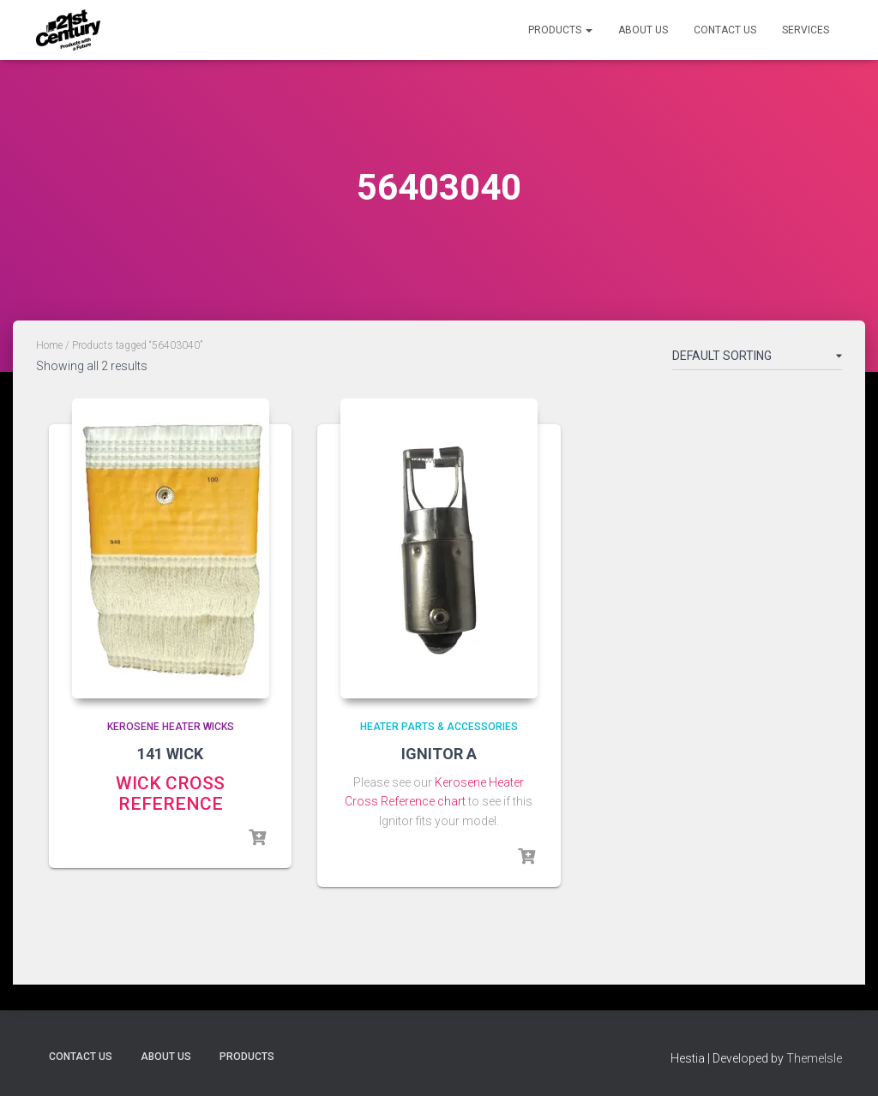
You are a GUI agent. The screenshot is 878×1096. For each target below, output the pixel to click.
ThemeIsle (814, 1058)
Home (49, 345)
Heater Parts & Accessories (439, 727)
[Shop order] (757, 359)
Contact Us (725, 30)
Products (560, 30)
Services (805, 30)
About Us (643, 30)
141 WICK (170, 754)
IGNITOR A (439, 754)
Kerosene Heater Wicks (170, 727)
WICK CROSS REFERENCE (170, 793)
